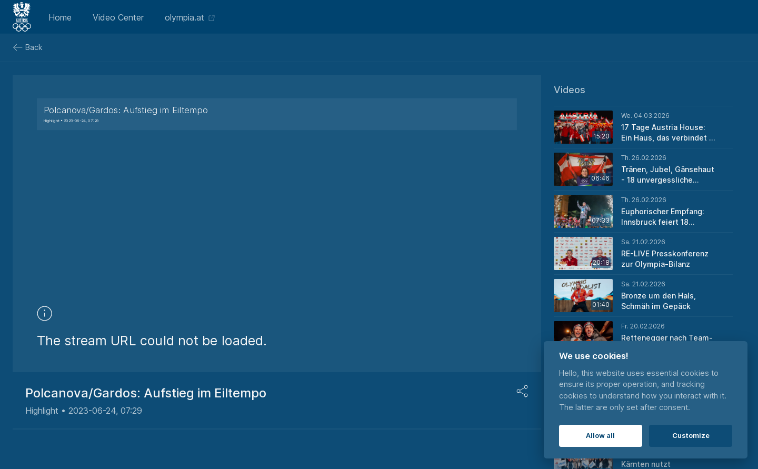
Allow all (600, 435)
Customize (691, 435)
